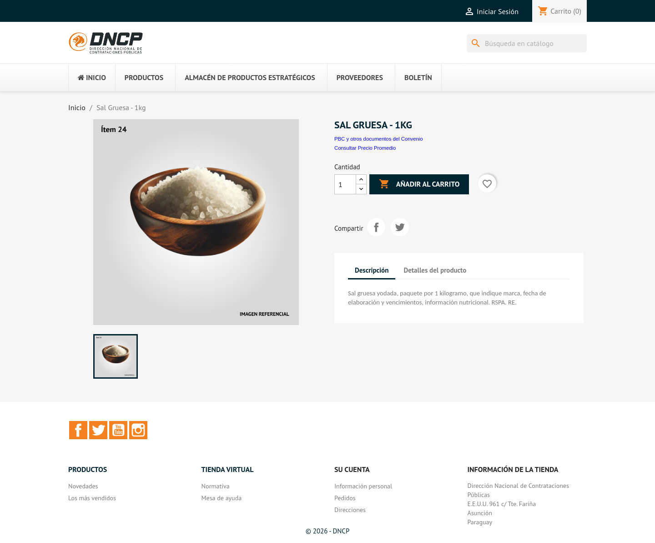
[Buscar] (527, 43)
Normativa (216, 486)
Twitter (98, 430)
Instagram (138, 430)
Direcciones (350, 510)
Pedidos (345, 498)
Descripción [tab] (371, 270)
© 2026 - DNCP (328, 531)
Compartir (376, 227)
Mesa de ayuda (222, 498)
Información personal (363, 486)
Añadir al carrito (419, 184)
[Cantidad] (345, 184)
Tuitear (400, 227)
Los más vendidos (92, 498)
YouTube (118, 430)
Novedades (83, 486)
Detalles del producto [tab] (435, 270)
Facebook (78, 430)
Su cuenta (352, 469)
